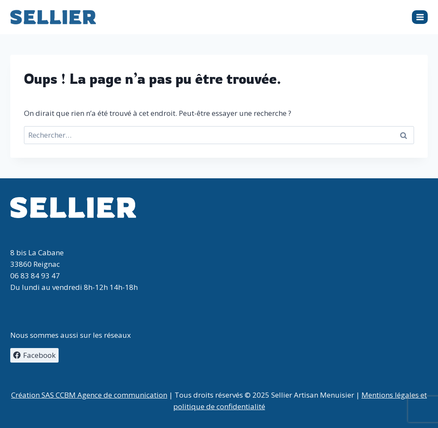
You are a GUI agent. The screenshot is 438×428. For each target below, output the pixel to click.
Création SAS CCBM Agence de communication (89, 395)
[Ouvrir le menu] (420, 17)
